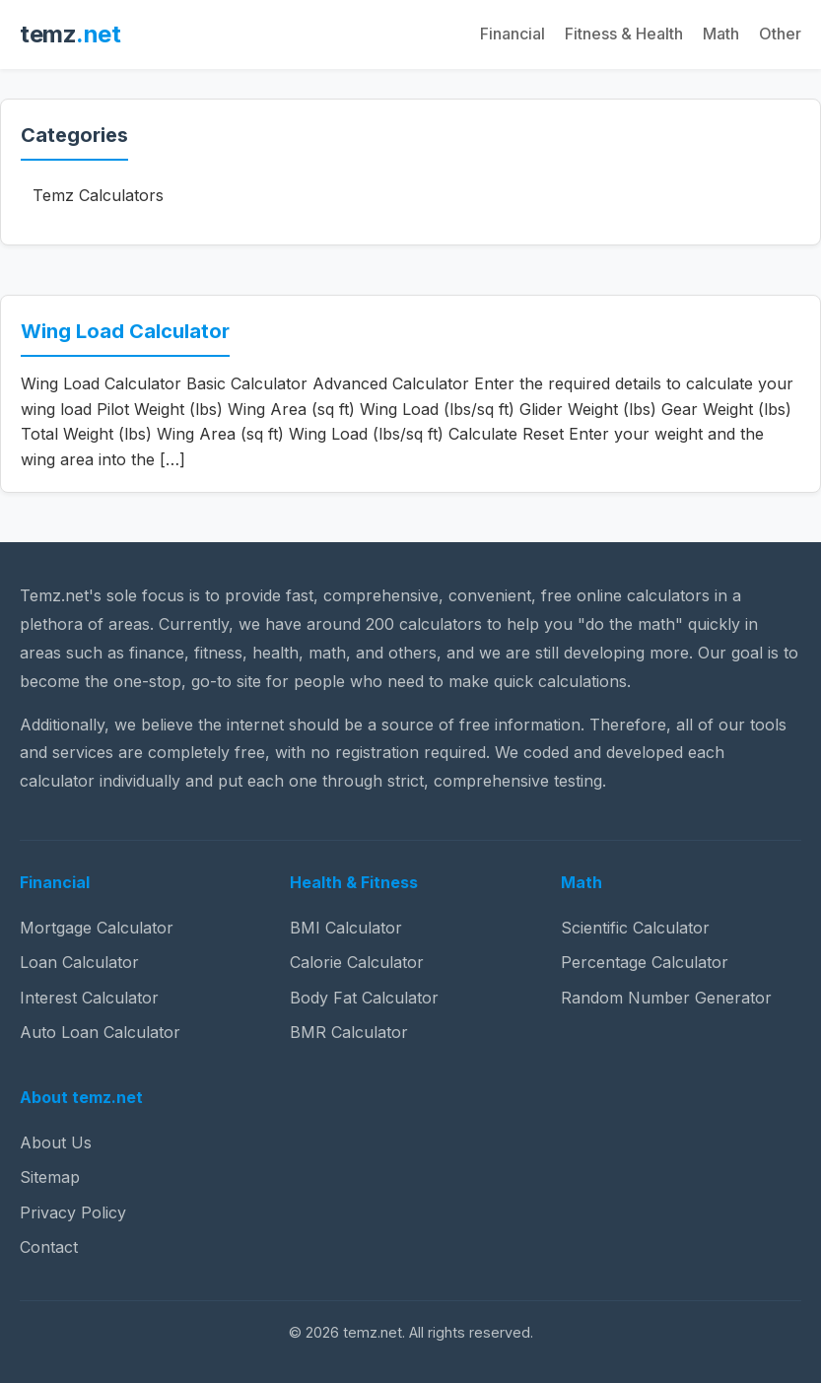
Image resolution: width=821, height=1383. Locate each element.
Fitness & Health (624, 33)
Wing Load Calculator (125, 331)
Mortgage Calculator (96, 927)
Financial (512, 33)
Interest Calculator (89, 997)
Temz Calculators (98, 195)
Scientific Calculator (635, 927)
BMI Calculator (346, 927)
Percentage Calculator (644, 962)
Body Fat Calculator (364, 997)
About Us (56, 1142)
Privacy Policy (73, 1212)
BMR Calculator (349, 1032)
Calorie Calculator (357, 962)
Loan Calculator (79, 962)
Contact (49, 1247)
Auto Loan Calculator (100, 1032)
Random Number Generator (666, 997)
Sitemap (50, 1177)
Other (780, 33)
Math (721, 33)
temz (70, 34)
